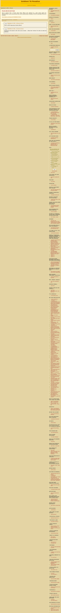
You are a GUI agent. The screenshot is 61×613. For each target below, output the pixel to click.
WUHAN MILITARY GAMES (55, 582)
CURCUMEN (53, 324)
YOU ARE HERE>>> (54, 574)
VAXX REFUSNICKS (54, 600)
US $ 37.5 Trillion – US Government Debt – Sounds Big (55, 404)
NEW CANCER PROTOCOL (55, 369)
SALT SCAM (53, 377)
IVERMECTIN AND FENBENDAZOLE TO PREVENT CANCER (54, 349)
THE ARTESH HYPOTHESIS (55, 79)
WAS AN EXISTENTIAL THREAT (54, 99)
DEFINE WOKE (53, 469)
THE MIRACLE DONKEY (55, 61)
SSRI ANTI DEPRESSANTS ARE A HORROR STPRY (55, 380)
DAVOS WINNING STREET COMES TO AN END (55, 526)
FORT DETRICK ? (54, 542)
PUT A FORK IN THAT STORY (55, 54)
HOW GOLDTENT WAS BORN (54, 26)
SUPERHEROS (53, 509)
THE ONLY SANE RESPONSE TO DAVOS (55, 547)
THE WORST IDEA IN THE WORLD (55, 11)
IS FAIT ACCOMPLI (54, 211)
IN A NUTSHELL (53, 119)
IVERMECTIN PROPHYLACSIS (53, 352)
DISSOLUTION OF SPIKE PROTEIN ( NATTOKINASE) (55, 327)
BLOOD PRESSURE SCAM (55, 312)
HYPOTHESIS (53, 83)
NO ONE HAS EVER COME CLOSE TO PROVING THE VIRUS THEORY (55, 459)
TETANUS (52, 381)
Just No (53, 167)
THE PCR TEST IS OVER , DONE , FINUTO (9, 35)
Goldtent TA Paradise (30, 1)
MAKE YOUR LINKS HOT (55, 610)
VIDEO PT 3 (53, 256)
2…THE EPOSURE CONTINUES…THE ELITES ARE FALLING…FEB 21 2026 (55, 115)
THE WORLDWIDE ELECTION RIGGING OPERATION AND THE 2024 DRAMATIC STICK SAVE (55, 252)
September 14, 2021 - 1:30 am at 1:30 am (15, 23)
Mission (52, 18)
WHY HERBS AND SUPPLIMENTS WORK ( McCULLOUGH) (54, 394)
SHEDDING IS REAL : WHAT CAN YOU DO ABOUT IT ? (55, 379)
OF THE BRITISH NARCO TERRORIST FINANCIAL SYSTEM (55, 206)
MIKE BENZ (53, 450)
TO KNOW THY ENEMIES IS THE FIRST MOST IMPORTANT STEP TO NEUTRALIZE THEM (55, 144)
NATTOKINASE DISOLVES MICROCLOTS (55, 365)
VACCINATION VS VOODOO (55, 591)
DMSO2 (52, 330)
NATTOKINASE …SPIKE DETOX (55, 362)
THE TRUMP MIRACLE (54, 432)
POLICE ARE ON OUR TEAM (8, 11)
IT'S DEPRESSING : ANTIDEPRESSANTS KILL (55, 347)
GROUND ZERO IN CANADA (55, 604)
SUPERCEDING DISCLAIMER (53, 39)
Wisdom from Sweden (43, 35)
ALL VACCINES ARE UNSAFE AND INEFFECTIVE (55, 477)
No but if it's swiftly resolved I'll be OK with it (54, 160)
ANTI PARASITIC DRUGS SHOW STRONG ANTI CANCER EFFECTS (55, 307)
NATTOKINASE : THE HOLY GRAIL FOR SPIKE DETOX (55, 363)
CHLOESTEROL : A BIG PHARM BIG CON (54, 322)
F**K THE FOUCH (53, 557)
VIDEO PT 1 (53, 254)
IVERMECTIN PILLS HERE (55, 350)
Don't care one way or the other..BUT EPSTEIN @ (55, 158)
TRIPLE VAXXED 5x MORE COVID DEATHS (55, 565)
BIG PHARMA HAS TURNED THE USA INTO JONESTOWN (55, 272)
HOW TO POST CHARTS (55, 609)
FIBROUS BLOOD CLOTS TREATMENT (55, 336)
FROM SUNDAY (53, 422)
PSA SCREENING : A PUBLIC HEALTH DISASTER (55, 374)
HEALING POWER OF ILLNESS (54, 339)
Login (28, 5)
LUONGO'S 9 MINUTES (54, 106)
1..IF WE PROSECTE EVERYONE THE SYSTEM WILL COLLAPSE (55, 112)
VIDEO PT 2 (53, 255)
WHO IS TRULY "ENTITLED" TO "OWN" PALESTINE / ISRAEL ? (55, 88)
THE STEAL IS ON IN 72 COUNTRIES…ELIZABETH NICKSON (55, 265)
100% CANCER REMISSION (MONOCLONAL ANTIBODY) (55, 303)
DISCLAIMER (53, 34)
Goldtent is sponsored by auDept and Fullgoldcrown (24, 37)
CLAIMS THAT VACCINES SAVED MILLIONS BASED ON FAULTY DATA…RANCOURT (55, 479)
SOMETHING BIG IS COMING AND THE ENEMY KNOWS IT (55, 223)
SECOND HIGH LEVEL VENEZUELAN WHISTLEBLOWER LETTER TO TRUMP (55, 249)
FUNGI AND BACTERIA (54, 533)
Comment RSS (4, 20)
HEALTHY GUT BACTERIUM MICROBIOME (55, 341)
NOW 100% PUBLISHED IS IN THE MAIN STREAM (55, 190)
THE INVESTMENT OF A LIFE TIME (55, 133)
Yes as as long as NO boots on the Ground (54, 154)
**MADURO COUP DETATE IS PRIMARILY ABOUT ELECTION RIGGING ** (55, 241)
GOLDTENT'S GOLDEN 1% (55, 70)
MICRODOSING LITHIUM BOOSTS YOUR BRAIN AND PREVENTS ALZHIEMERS (55, 358)
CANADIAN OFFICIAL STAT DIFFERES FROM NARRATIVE (55, 562)
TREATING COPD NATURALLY (53, 388)
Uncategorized (15, 19)
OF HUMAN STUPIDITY (54, 521)
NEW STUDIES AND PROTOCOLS (54, 370)
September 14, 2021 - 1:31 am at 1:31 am (15, 28)
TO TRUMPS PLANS (54, 65)
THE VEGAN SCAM (54, 386)
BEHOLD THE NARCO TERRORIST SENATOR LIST (55, 243)
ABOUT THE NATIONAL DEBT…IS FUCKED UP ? (55, 402)
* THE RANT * (53, 300)
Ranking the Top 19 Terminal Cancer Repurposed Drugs (55, 376)
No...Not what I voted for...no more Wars (54, 166)
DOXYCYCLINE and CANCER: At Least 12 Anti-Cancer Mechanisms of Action (55, 332)
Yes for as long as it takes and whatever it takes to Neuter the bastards (55, 152)
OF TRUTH (52, 573)
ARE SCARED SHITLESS (55, 595)
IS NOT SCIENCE (53, 185)
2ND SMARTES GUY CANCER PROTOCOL (54, 305)
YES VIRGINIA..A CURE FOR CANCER (55, 396)
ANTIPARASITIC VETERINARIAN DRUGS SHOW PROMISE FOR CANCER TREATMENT (54, 310)
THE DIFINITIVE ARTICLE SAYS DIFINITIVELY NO (55, 228)
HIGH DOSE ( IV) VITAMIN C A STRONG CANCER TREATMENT (55, 343)
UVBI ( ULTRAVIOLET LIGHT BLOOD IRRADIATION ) (55, 392)
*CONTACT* (53, 22)
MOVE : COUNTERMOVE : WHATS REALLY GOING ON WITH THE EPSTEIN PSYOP (55, 409)
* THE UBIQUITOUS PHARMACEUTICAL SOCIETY (55, 301)
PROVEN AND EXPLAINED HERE (55, 485)
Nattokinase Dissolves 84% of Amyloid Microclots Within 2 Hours (55, 367)
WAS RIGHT (53, 285)
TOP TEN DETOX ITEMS (55, 387)
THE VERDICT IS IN (54, 569)
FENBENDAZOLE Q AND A (55, 334)
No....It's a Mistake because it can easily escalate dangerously (55, 164)
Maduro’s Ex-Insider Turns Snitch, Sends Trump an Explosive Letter (55, 245)
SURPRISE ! (53, 599)
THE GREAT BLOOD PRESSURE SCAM (54, 385)
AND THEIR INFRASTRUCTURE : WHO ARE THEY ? (55, 291)
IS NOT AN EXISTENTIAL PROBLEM (55, 414)
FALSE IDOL (53, 441)
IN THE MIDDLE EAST (54, 295)
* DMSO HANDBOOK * (54, 299)
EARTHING (52, 333)
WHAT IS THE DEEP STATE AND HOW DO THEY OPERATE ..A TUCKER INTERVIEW (55, 452)
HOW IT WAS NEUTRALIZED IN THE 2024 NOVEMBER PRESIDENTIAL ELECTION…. (55, 263)
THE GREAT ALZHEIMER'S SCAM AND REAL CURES (55, 383)
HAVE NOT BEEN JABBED (55, 578)
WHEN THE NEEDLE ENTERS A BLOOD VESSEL (55, 500)
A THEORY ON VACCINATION (53, 475)
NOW (52, 43)
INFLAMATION (53, 345)
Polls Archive (53, 172)
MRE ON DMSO (53, 360)
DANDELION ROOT (54, 325)
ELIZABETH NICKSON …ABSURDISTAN (55, 138)
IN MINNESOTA (53, 129)
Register (34, 5)
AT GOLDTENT (53, 30)
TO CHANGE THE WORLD (55, 15)
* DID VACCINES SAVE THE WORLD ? (55, 474)
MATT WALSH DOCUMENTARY (53, 537)
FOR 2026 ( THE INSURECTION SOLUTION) (55, 221)
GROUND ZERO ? (54, 514)
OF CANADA (53, 181)
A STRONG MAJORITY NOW (55, 489)
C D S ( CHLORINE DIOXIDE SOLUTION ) (55, 317)
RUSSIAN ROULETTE (54, 499)
